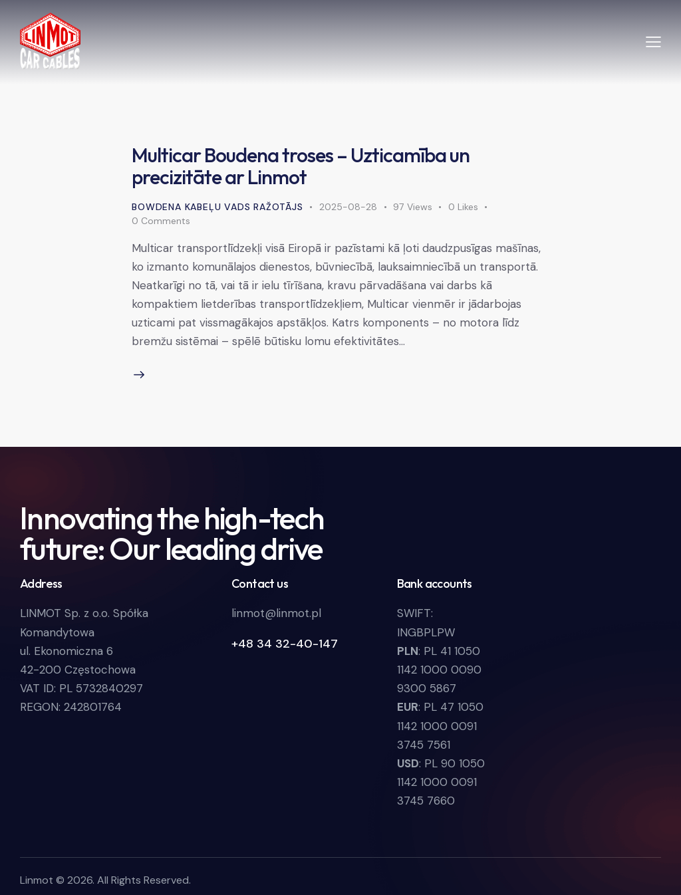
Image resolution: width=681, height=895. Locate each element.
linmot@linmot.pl (276, 613)
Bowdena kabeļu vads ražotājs (217, 207)
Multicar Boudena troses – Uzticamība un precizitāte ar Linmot (301, 166)
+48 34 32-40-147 (284, 644)
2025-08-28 (348, 207)
